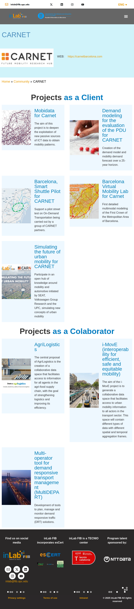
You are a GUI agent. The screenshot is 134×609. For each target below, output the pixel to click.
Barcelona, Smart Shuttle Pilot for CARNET (47, 191)
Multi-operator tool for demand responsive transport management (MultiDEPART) (46, 475)
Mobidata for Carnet (45, 113)
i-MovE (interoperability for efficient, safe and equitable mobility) (115, 359)
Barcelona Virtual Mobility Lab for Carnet (115, 189)
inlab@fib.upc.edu (17, 581)
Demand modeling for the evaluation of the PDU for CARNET (114, 125)
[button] (126, 16)
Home (6, 81)
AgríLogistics (47, 347)
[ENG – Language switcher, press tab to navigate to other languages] (123, 4)
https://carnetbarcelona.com (85, 56)
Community (21, 81)
